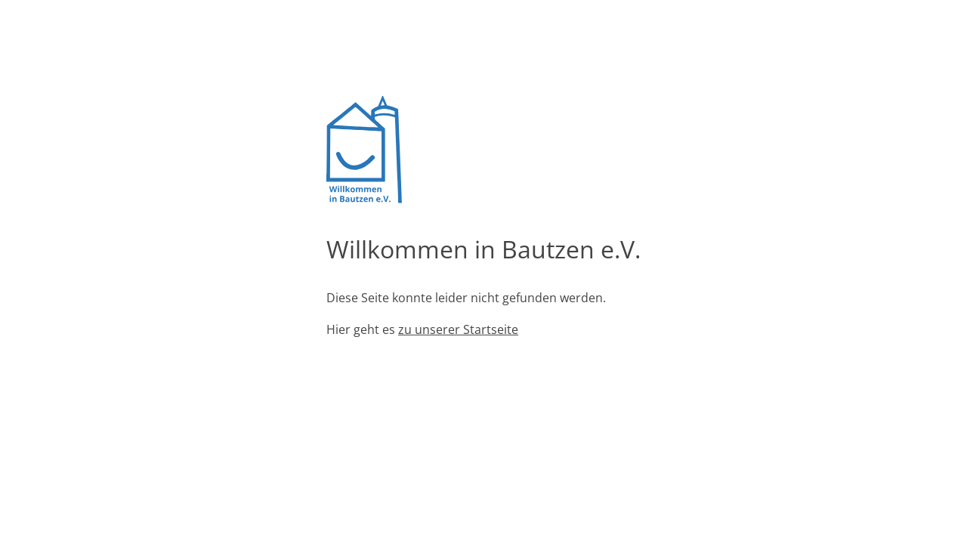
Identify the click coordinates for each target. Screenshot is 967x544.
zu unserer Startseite (458, 329)
